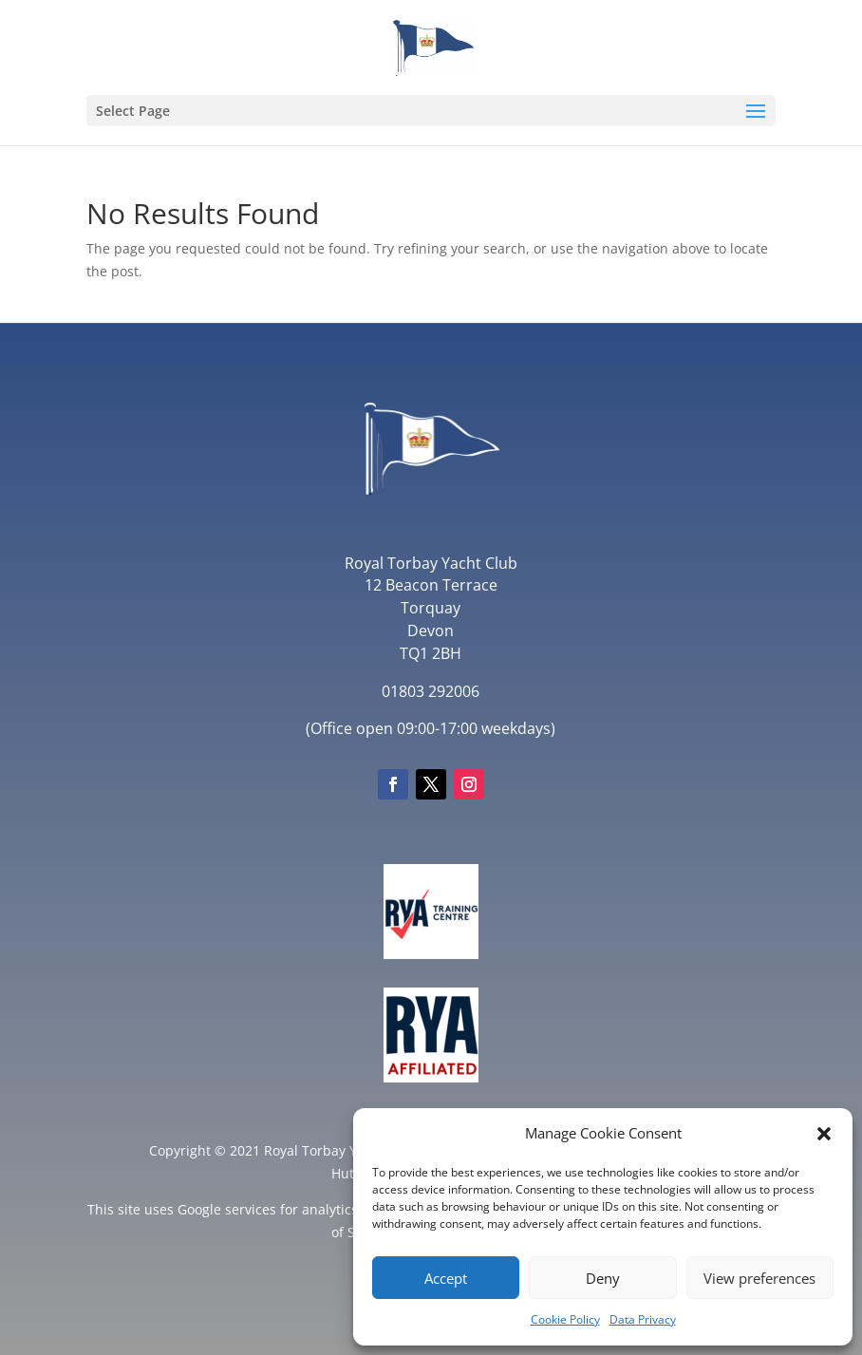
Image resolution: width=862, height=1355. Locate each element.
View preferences (759, 1278)
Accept (445, 1278)
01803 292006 (430, 691)
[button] (824, 1133)
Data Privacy (642, 1319)
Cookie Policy (565, 1319)
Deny (603, 1278)
